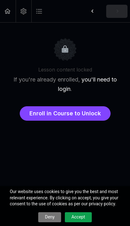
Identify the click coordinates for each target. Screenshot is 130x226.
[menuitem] (23, 11)
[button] (8, 11)
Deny (50, 216)
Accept (78, 216)
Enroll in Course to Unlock (65, 113)
